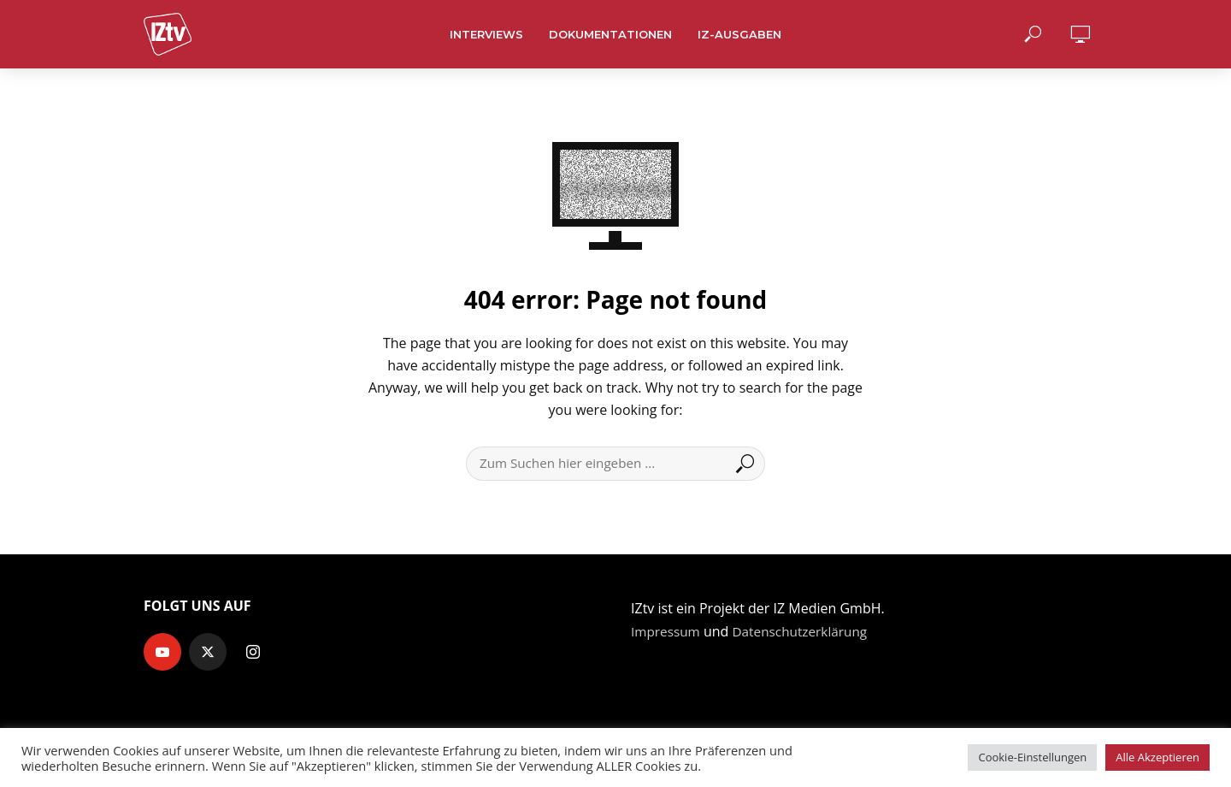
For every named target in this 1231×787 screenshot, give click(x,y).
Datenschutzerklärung (805, 631)
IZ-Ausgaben (739, 34)
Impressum (667, 631)
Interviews (486, 34)
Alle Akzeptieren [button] (1157, 757)
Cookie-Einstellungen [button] (1032, 757)
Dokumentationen (610, 34)
